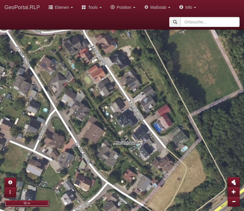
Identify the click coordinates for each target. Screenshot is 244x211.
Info (187, 7)
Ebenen (61, 7)
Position (123, 7)
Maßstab (157, 7)
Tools (92, 7)
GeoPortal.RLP (22, 7)
